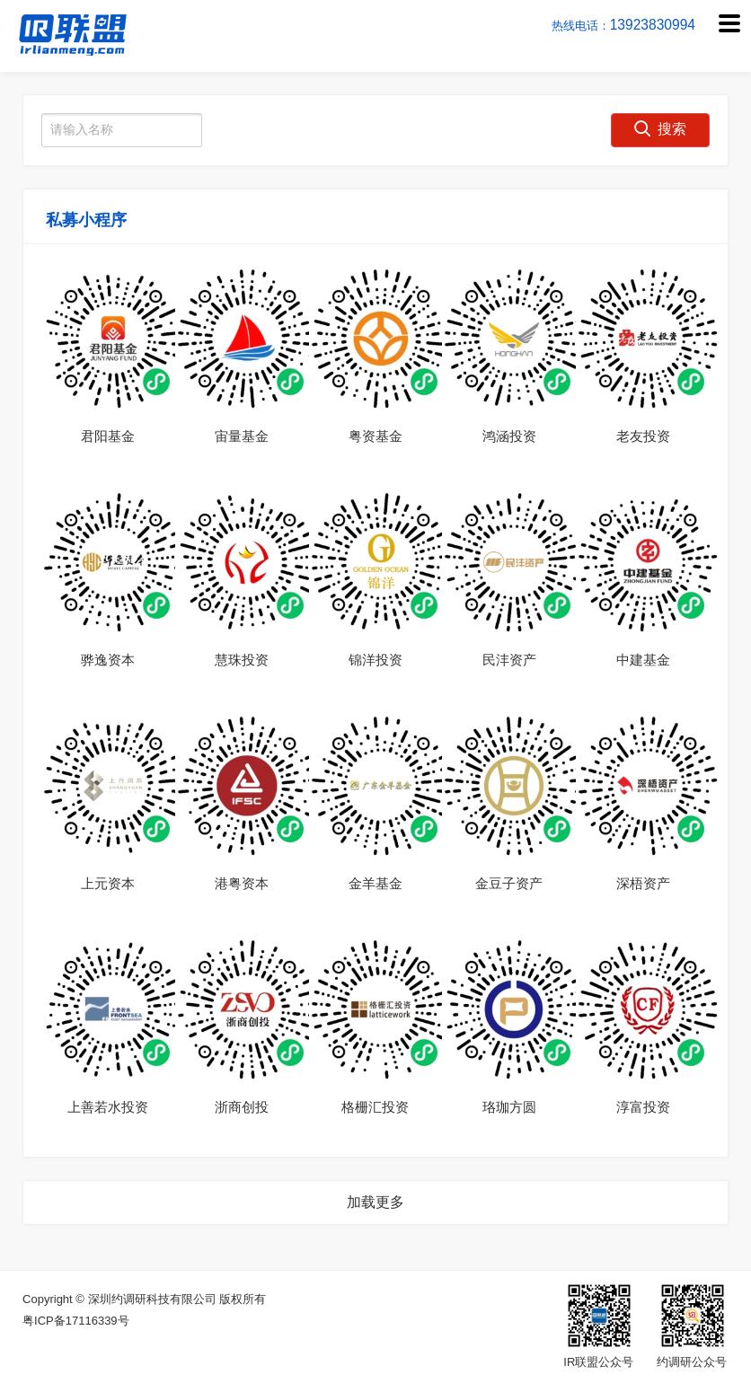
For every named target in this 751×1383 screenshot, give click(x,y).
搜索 (660, 128)
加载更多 (375, 1202)
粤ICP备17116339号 (75, 1320)
